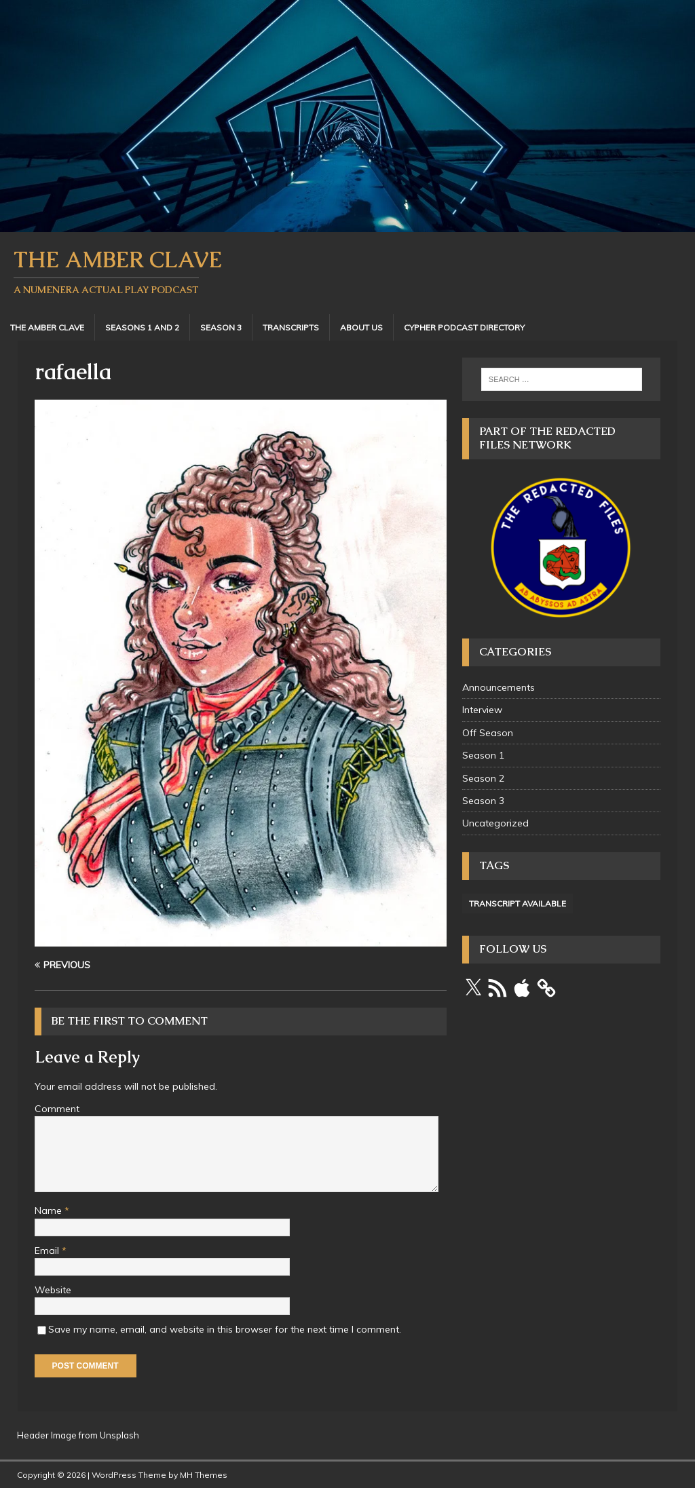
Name (49, 1210)
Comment (57, 1109)
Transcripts (291, 327)
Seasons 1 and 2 (142, 327)
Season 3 (221, 327)
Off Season (487, 733)
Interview (482, 710)
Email (48, 1250)
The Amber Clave (47, 327)
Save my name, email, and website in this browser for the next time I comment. (224, 1329)
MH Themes (203, 1475)
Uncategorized (495, 823)
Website (53, 1290)
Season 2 (483, 778)
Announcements (498, 687)
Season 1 (483, 755)
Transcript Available (517, 903)
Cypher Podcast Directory (464, 327)
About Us (361, 327)
